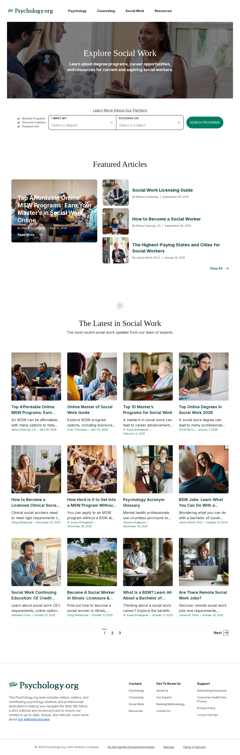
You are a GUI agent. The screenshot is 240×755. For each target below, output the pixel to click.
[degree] (82, 123)
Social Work (136, 704)
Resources (136, 711)
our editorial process (34, 719)
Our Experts (164, 697)
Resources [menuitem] (163, 11)
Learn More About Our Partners (120, 110)
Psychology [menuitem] (77, 11)
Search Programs (205, 122)
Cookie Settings (207, 714)
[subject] (149, 123)
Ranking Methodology (170, 704)
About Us (162, 690)
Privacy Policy (206, 708)
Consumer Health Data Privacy (211, 699)
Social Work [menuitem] (134, 11)
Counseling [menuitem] (106, 11)
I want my (59, 118)
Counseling (136, 697)
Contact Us (163, 711)
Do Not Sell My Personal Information (131, 747)
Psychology (136, 690)
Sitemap (168, 747)
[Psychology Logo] (30, 10)
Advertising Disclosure (212, 690)
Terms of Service (194, 747)
